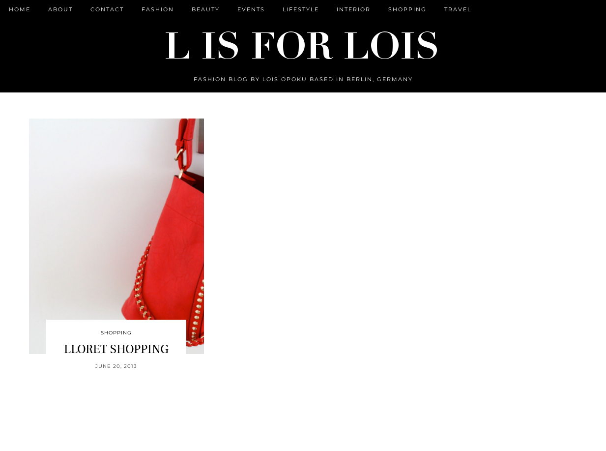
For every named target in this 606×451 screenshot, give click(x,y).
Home (19, 9)
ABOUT (60, 9)
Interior (354, 9)
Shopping (407, 9)
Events (251, 9)
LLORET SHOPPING (116, 349)
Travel (457, 9)
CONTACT (107, 9)
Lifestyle (301, 9)
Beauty (206, 9)
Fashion (158, 9)
